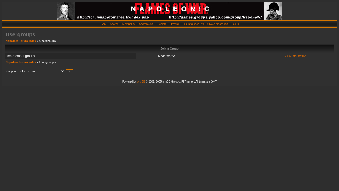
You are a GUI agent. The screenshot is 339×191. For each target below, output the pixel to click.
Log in (235, 24)
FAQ (103, 24)
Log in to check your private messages (205, 24)
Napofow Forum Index (21, 40)
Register (162, 24)
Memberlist (128, 24)
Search (114, 24)
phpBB (141, 81)
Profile (175, 24)
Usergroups (146, 24)
